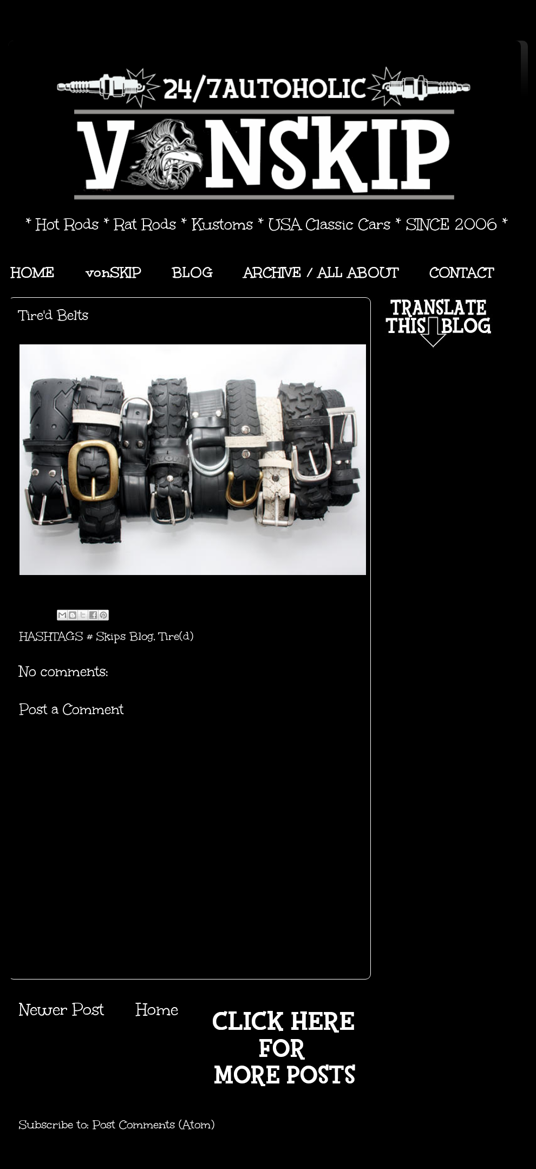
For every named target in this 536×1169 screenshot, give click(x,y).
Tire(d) (176, 636)
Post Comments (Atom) (153, 1124)
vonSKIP (113, 272)
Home (157, 1009)
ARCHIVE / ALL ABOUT (321, 272)
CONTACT (461, 272)
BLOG (192, 272)
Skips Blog (124, 636)
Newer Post (61, 1009)
